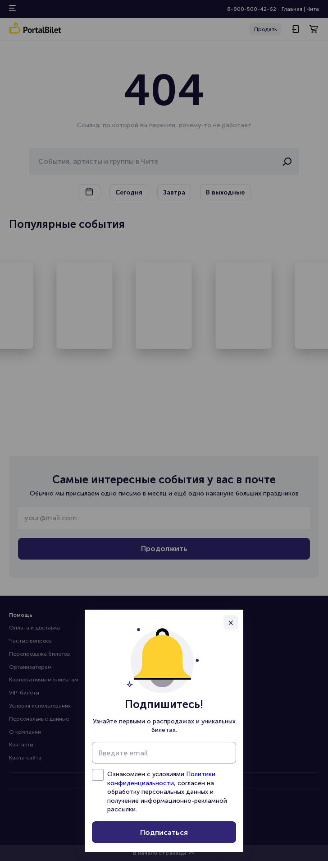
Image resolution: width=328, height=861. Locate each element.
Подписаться (164, 832)
